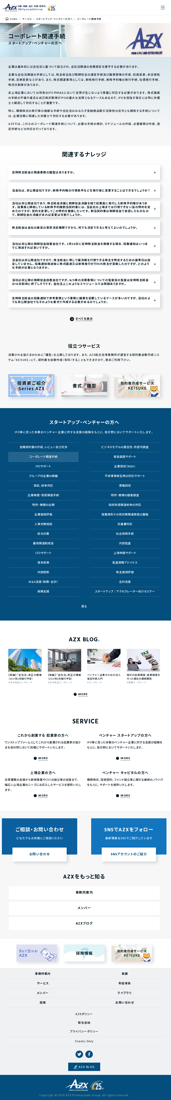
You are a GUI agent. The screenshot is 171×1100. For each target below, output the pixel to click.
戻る (84, 606)
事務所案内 (43, 974)
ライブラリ (125, 993)
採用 (43, 1003)
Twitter (79, 1054)
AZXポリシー (84, 1014)
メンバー (43, 993)
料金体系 (125, 983)
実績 (125, 974)
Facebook (89, 1054)
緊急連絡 (84, 1023)
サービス (43, 983)
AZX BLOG (87, 1067)
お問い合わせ (124, 1003)
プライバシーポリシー (84, 1031)
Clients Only (84, 1041)
